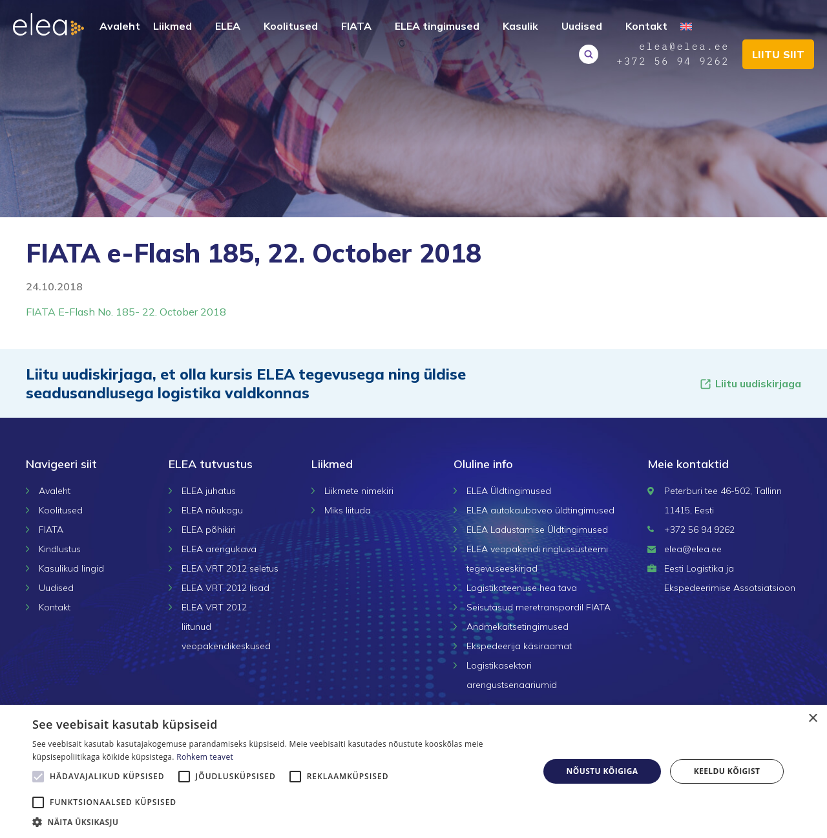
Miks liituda (347, 510)
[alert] (413, 771)
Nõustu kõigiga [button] (602, 771)
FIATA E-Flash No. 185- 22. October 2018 (126, 311)
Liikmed (172, 25)
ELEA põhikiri (209, 529)
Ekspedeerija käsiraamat (519, 646)
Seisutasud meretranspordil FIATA (538, 607)
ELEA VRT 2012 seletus (230, 568)
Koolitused (291, 25)
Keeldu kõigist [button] (727, 771)
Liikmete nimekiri (358, 491)
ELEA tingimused (437, 25)
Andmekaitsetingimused (517, 626)
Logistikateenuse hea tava (521, 588)
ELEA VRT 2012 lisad (225, 588)
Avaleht (119, 25)
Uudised (581, 25)
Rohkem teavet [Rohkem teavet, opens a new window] (204, 756)
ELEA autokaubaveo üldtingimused (540, 510)
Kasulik (520, 25)
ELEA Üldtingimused (508, 491)
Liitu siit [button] (778, 54)
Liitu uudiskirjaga (750, 384)
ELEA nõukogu (212, 510)
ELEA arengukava (219, 549)
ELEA (227, 25)
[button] (278, 821)
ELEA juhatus (209, 491)
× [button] (812, 719)
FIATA (356, 25)
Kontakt (646, 25)
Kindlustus (60, 549)
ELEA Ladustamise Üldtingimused (537, 529)
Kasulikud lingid (71, 568)
